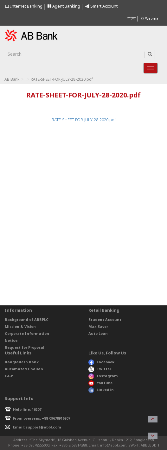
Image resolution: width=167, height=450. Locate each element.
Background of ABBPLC (26, 320)
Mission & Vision (20, 327)
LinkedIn (101, 390)
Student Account (104, 320)
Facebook (101, 362)
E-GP (9, 376)
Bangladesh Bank (22, 362)
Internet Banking (23, 6)
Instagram (103, 376)
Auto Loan (98, 334)
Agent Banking (64, 6)
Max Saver (98, 327)
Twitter (100, 369)
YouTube (100, 383)
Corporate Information (27, 334)
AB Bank (11, 79)
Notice (11, 341)
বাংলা (131, 18)
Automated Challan (24, 369)
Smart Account (101, 6)
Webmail (150, 18)
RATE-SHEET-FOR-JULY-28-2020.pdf (84, 120)
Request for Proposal (24, 348)
